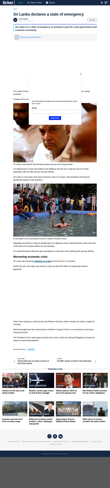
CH (15, 20)
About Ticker (13, 441)
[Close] (80, 73)
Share (92, 20)
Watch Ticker (36, 3)
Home (20, 3)
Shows (52, 3)
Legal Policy (96, 441)
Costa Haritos (23, 19)
